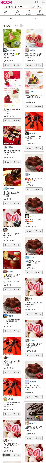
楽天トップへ (40, 2)
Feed (6, 12)
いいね (17, 65)
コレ (9, 65)
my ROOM (40, 12)
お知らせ (29, 12)
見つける (17, 12)
